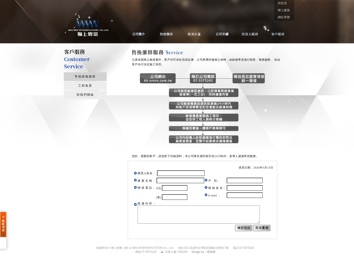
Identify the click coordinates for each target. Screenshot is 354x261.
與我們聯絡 (85, 94)
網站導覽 (284, 17)
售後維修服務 (85, 76)
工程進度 (85, 85)
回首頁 (282, 3)
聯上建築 (284, 10)
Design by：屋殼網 (203, 252)
